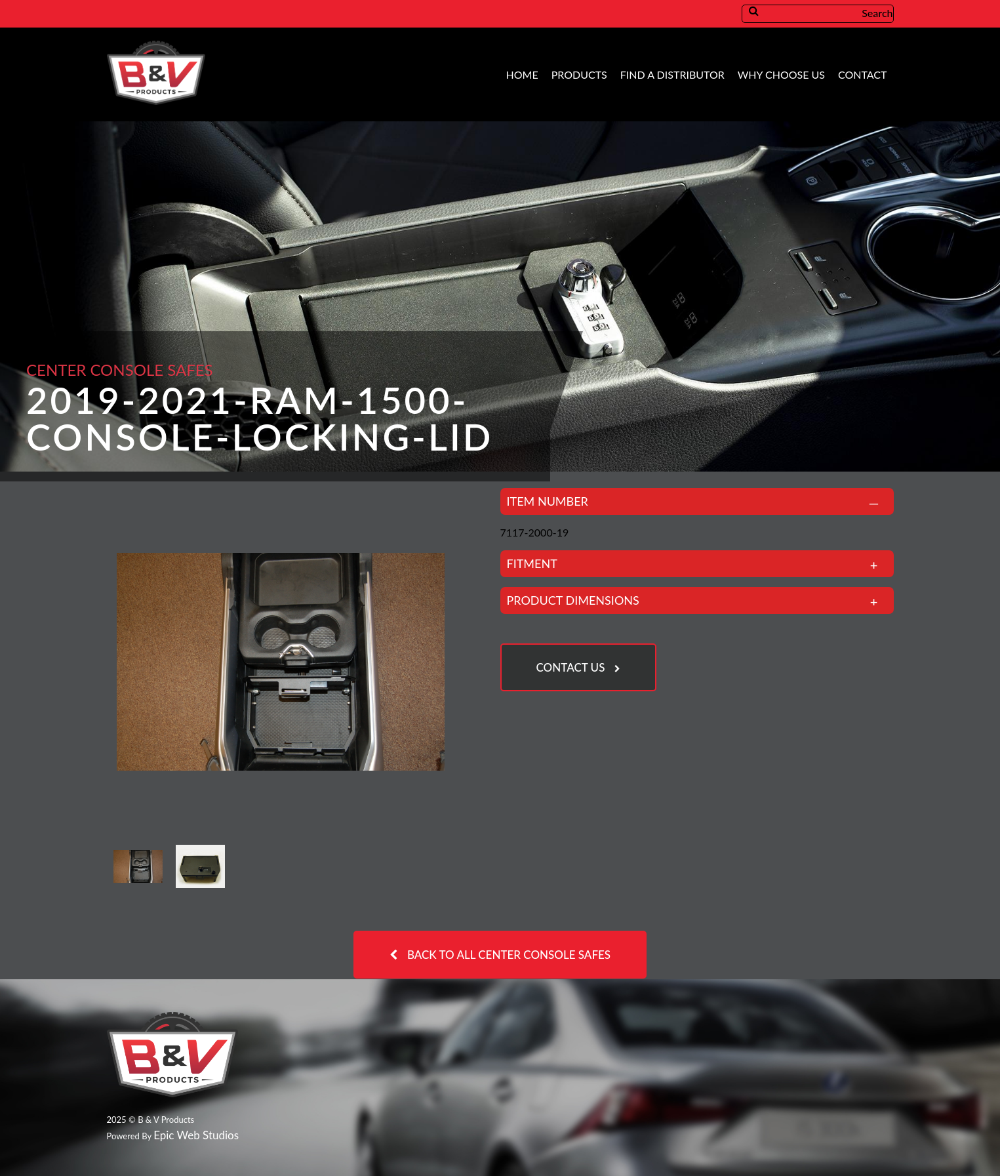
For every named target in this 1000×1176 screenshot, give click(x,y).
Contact (862, 74)
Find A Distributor (672, 74)
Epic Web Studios (196, 1135)
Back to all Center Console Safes (508, 955)
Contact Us (570, 667)
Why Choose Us (781, 74)
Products (579, 74)
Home (522, 74)
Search (828, 13)
